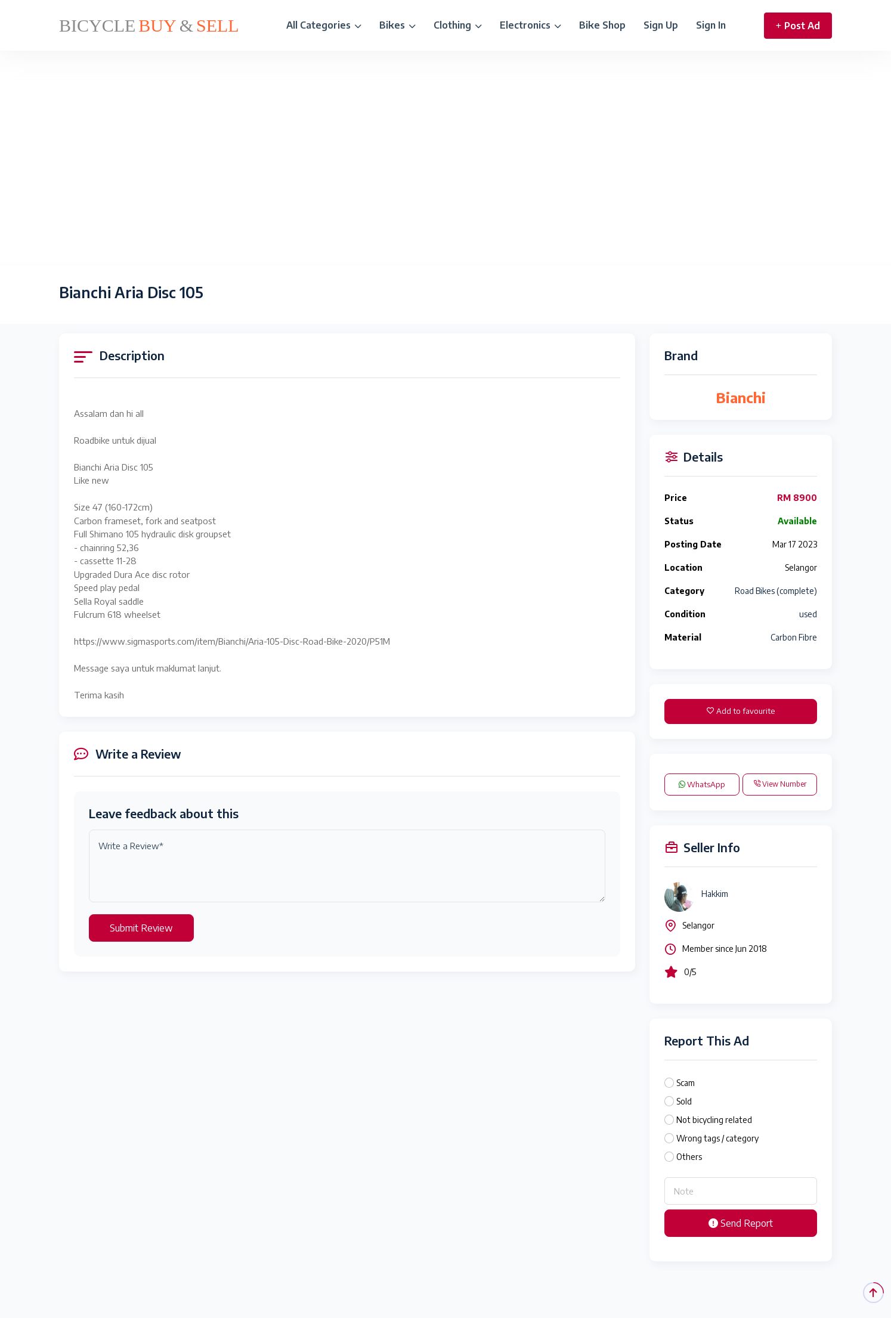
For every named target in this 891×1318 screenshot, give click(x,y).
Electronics (530, 25)
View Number (779, 783)
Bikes (397, 25)
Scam (685, 1083)
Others (689, 1157)
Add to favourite (741, 711)
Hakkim (714, 894)
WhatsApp (702, 784)
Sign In (711, 25)
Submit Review (141, 928)
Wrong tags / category (717, 1138)
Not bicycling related (714, 1120)
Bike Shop (602, 25)
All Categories (323, 25)
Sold (684, 1101)
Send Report (741, 1223)
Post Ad (798, 26)
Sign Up (661, 25)
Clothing (458, 25)
